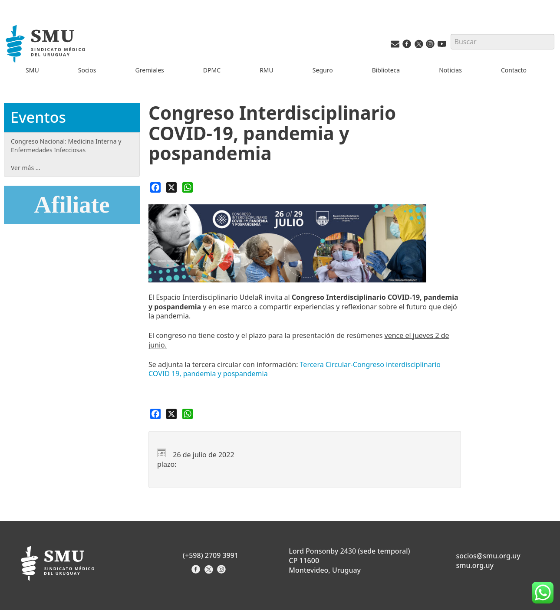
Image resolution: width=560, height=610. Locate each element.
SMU (32, 70)
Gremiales (149, 70)
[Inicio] (46, 45)
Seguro (323, 70)
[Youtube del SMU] (442, 46)
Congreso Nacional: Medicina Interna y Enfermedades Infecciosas (66, 145)
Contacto (514, 70)
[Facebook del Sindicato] (196, 572)
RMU (266, 70)
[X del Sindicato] (209, 572)
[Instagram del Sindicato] (222, 572)
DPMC (212, 70)
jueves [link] (423, 335)
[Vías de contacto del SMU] (395, 46)
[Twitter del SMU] (418, 46)
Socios (87, 70)
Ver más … (25, 168)
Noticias (450, 70)
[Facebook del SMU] (406, 46)
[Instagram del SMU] (430, 46)
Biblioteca (386, 70)
